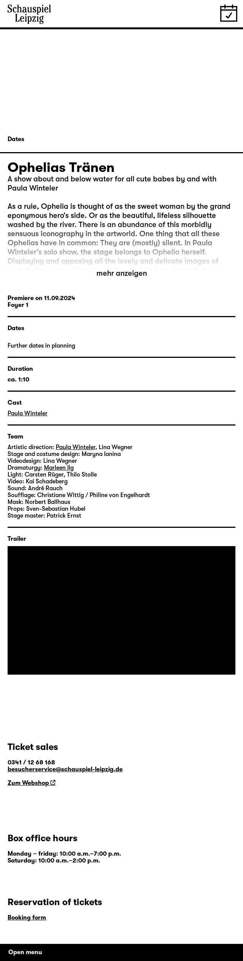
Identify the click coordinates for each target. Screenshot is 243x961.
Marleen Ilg (59, 467)
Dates (16, 139)
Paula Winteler (27, 413)
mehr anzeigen (121, 273)
